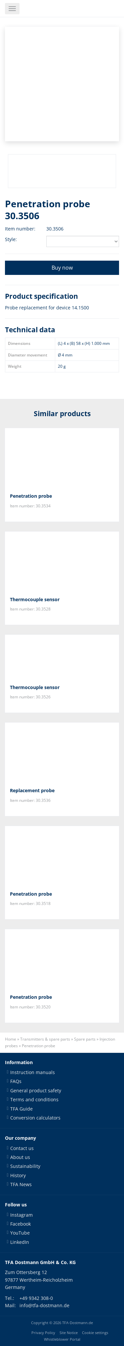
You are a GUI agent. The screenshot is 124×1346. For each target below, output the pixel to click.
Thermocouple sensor (35, 599)
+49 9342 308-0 (36, 1298)
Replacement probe (32, 790)
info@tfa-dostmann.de (44, 1305)
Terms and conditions (34, 1099)
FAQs (15, 1081)
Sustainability (25, 1166)
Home (10, 1039)
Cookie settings (95, 1332)
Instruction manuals (32, 1072)
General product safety (35, 1090)
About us (20, 1157)
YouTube (20, 1233)
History (18, 1175)
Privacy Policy (43, 1332)
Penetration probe (31, 496)
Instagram (21, 1215)
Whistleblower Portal (62, 1339)
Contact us (22, 1148)
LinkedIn (19, 1242)
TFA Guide (21, 1109)
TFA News (21, 1184)
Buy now (62, 267)
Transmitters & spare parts (45, 1039)
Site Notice (69, 1332)
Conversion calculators (35, 1118)
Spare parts (85, 1039)
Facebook (20, 1224)
